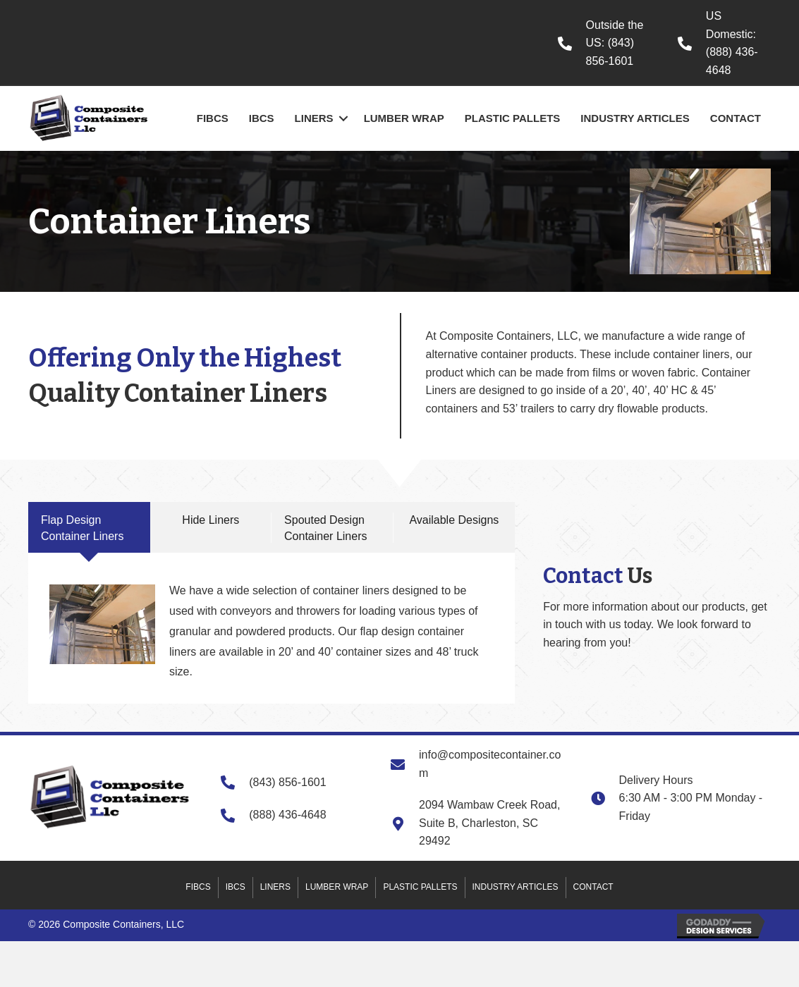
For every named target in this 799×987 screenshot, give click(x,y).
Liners (314, 118)
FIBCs (212, 118)
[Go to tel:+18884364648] (724, 43)
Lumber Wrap (404, 118)
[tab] (89, 527)
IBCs (261, 118)
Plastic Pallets (513, 118)
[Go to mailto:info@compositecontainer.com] (477, 764)
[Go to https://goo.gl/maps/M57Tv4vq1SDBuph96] (477, 823)
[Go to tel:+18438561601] (603, 43)
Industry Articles (634, 118)
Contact (735, 118)
